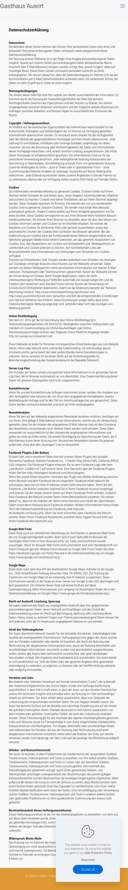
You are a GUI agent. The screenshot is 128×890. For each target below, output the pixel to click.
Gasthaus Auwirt (22, 5)
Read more (88, 859)
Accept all (88, 869)
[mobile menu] (122, 6)
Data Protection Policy (98, 852)
